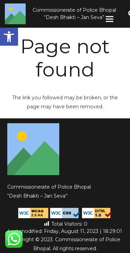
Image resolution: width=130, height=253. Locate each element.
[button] (9, 37)
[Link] (15, 13)
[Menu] (109, 19)
